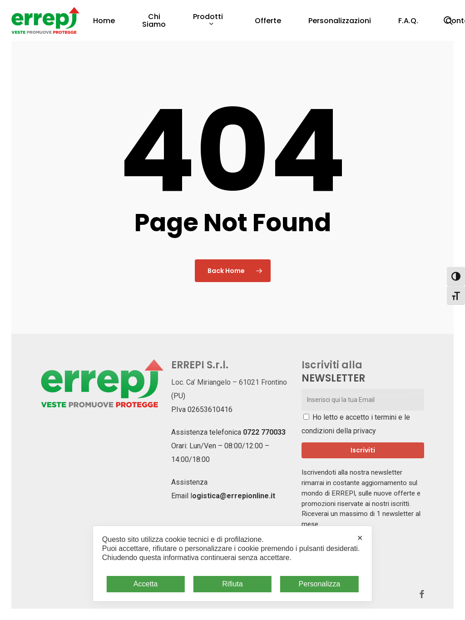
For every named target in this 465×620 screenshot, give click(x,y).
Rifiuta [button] (232, 584)
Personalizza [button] (320, 584)
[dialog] (232, 563)
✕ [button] (360, 538)
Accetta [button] (146, 584)
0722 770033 (264, 432)
